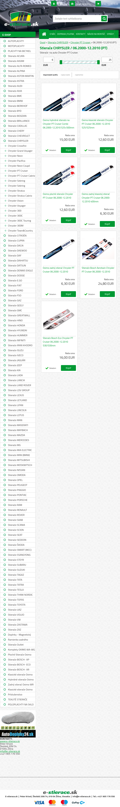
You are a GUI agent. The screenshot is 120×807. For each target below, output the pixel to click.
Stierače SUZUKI (16, 570)
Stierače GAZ (14, 300)
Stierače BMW (15, 101)
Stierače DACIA (15, 245)
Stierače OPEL (15, 480)
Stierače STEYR (16, 560)
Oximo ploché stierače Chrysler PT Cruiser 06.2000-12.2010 (58, 196)
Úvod (42, 42)
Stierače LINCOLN (17, 410)
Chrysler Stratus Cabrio (20, 196)
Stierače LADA (15, 375)
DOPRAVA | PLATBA (65, 34)
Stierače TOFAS (16, 600)
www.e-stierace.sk (10, 741)
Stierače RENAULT (17, 510)
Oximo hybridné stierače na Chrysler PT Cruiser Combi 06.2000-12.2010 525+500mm (58, 123)
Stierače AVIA (15, 91)
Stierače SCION (16, 530)
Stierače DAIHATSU (18, 260)
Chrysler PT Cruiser (18, 171)
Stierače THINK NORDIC (20, 595)
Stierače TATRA (16, 585)
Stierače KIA (14, 370)
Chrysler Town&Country (20, 230)
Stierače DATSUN (17, 265)
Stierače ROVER (16, 515)
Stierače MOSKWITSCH (20, 465)
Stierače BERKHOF (18, 106)
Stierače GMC (15, 310)
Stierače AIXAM (16, 61)
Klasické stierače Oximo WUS (20, 675)
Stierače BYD (14, 111)
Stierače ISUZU (16, 350)
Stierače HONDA (16, 325)
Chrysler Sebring (16, 181)
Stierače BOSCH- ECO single (19, 665)
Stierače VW (14, 620)
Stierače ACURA (16, 56)
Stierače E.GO (15, 280)
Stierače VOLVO (16, 615)
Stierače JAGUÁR (16, 360)
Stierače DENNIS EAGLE (20, 270)
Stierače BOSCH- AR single (18, 670)
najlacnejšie (65, 74)
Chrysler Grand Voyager (20, 151)
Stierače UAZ (14, 610)
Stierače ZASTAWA (18, 624)
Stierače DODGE (16, 275)
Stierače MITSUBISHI (19, 460)
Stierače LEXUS (16, 395)
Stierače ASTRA (16, 81)
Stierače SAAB (15, 520)
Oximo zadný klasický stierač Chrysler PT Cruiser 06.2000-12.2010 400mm (96, 197)
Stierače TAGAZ (16, 575)
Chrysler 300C (15, 215)
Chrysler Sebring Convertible (16, 186)
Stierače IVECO (15, 355)
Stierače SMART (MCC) (19, 550)
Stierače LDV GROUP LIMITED (19, 390)
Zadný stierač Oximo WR (21, 684)
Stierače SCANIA (16, 525)
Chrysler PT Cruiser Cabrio (21, 176)
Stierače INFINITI (16, 340)
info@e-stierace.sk (10, 751)
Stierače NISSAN (16, 470)
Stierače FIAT (15, 285)
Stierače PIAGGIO (17, 490)
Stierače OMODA (16, 475)
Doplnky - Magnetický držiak (19, 635)
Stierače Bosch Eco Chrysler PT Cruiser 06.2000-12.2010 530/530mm (58, 341)
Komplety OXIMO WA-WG (21, 649)
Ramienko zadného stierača (18, 640)
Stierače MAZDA (16, 435)
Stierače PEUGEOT (17, 485)
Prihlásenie (58, 4)
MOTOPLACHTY (16, 46)
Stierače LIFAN (15, 405)
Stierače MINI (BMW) (19, 455)
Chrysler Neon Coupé (19, 166)
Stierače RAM (15, 505)
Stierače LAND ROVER (19, 385)
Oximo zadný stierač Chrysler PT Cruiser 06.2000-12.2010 (58, 269)
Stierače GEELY (16, 305)
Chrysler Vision (16, 200)
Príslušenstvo (15, 694)
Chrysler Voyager (17, 205)
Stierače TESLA (16, 590)
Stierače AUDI (15, 86)
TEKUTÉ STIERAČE (17, 699)
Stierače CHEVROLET (19, 136)
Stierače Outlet (16, 644)
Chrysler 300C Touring (19, 220)
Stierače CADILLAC (17, 126)
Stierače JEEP (15, 365)
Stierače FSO (14, 295)
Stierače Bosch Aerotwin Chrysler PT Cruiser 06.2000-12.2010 (98, 269)
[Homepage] (45, 34)
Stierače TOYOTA (16, 605)
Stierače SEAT (15, 535)
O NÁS (52, 34)
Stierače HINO (15, 320)
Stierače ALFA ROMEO (19, 66)
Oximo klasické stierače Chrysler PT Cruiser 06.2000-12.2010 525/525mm (97, 123)
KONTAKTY (80, 34)
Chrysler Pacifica (16, 161)
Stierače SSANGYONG (19, 555)
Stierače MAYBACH (18, 430)
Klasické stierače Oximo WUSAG (20, 690)
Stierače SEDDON (17, 540)
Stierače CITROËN (17, 235)
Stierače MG (14, 445)
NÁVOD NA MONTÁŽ (96, 34)
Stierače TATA (15, 580)
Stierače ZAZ (14, 629)
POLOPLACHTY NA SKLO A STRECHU (21, 705)
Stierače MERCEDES (18, 440)
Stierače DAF (14, 255)
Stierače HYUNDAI (17, 330)
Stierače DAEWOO (17, 250)
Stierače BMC (15, 96)
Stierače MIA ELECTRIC (20, 450)
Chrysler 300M (15, 225)
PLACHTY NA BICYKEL (19, 51)
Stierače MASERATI (18, 425)
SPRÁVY (110, 34)
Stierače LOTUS (16, 415)
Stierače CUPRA (16, 240)
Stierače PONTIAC (17, 495)
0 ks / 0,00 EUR (110, 4)
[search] (104, 19)
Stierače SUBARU (17, 565)
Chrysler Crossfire (17, 146)
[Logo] (21, 18)
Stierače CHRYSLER (18, 141)
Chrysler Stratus (16, 191)
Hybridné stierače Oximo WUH (21, 680)
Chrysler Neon (15, 156)
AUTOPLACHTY (16, 41)
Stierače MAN (15, 420)
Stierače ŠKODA (16, 545)
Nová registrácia (81, 4)
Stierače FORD (15, 290)
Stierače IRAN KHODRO (20, 345)
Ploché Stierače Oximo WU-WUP (19, 655)
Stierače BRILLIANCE (19, 121)
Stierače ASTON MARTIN (21, 76)
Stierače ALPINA (16, 71)
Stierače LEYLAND (17, 400)
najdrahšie (79, 74)
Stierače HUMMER (17, 335)
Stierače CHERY (16, 131)
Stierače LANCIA (16, 380)
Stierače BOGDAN (17, 116)
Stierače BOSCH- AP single (18, 660)
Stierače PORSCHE (18, 500)
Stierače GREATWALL (19, 315)
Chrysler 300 (14, 210)
